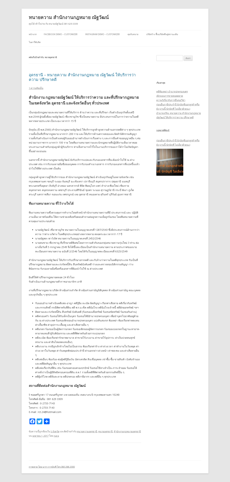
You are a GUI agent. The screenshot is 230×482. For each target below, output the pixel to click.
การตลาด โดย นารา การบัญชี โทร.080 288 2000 (52, 466)
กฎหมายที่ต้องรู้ (162, 130)
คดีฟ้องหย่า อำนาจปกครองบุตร (172, 91)
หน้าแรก (33, 34)
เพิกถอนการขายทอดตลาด (169, 95)
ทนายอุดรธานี (105, 431)
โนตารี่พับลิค (35, 42)
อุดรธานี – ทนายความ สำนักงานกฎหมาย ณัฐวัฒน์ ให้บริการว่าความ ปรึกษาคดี (82, 77)
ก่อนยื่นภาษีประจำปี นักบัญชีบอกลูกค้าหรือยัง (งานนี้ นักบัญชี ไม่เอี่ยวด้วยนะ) (177, 142)
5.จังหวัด (55, 431)
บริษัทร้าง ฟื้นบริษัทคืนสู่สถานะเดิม (162, 34)
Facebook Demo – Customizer (60, 34)
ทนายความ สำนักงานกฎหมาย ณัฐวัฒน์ (69, 17)
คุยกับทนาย (133, 34)
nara (56, 435)
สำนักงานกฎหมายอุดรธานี (127, 431)
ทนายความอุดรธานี (87, 431)
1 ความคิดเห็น (36, 88)
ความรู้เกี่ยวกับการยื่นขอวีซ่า (170, 100)
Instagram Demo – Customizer (102, 34)
